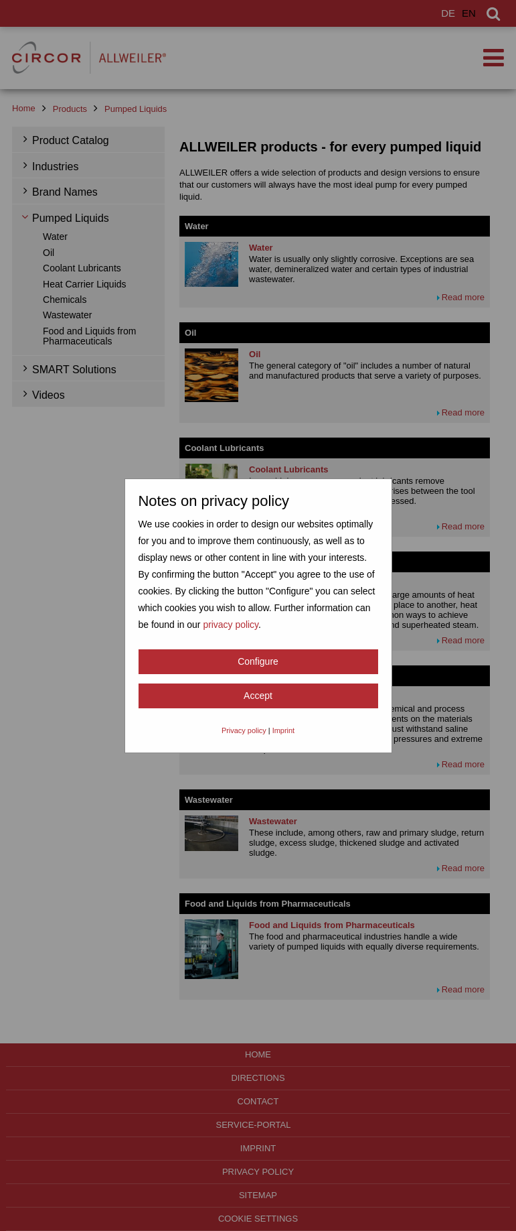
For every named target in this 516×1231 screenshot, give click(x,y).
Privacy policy (244, 730)
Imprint (283, 730)
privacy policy (230, 624)
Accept (258, 695)
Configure (258, 661)
